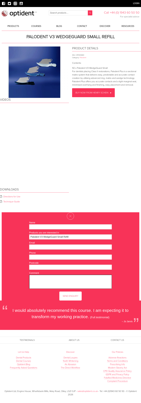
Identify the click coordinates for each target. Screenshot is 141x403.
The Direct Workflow (70, 367)
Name (32, 222)
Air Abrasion (70, 364)
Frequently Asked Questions (23, 367)
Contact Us (117, 340)
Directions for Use (11, 196)
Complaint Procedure (117, 381)
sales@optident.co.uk (87, 391)
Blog (59, 26)
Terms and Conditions (117, 361)
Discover (105, 26)
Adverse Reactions (117, 357)
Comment (34, 273)
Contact (82, 26)
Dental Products (23, 357)
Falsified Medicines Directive (117, 377)
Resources (127, 26)
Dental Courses (23, 361)
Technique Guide (11, 201)
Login (136, 3)
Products (13, 26)
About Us (74, 340)
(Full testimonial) (99, 317)
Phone (32, 253)
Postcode (34, 263)
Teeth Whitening (70, 361)
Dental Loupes (70, 357)
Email (32, 243)
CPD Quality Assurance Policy (117, 371)
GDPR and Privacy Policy (117, 374)
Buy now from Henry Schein (92, 92)
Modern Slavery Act (117, 367)
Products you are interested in (44, 232)
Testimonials (27, 340)
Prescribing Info (117, 364)
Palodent (83, 58)
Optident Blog (23, 364)
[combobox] (70, 12)
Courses (36, 26)
